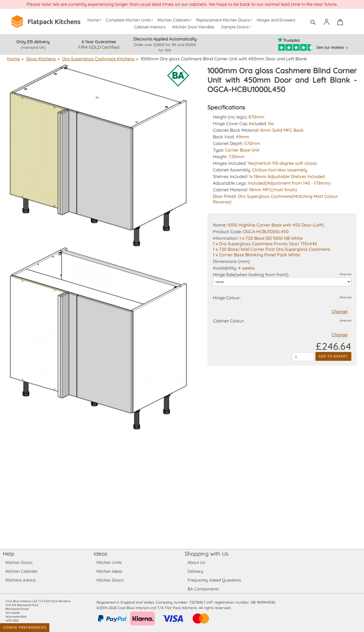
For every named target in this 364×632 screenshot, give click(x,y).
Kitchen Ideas (109, 571)
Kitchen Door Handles (193, 26)
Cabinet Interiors (150, 26)
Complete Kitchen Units (130, 20)
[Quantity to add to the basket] (303, 356)
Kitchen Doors (19, 562)
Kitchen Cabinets (175, 20)
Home (95, 20)
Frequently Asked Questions (214, 580)
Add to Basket (333, 356)
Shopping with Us (207, 553)
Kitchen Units (109, 562)
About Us (196, 562)
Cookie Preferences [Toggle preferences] (24, 628)
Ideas (101, 553)
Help (8, 553)
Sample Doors (237, 26)
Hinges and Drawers (276, 20)
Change (339, 311)
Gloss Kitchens (40, 58)
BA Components (203, 588)
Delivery (195, 571)
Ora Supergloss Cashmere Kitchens (97, 58)
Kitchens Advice (21, 580)
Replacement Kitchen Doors (225, 20)
